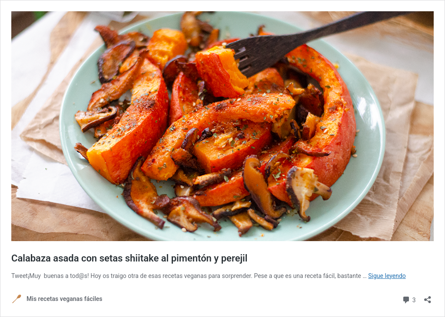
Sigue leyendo (387, 275)
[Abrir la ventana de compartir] (428, 297)
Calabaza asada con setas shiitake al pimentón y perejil (129, 258)
